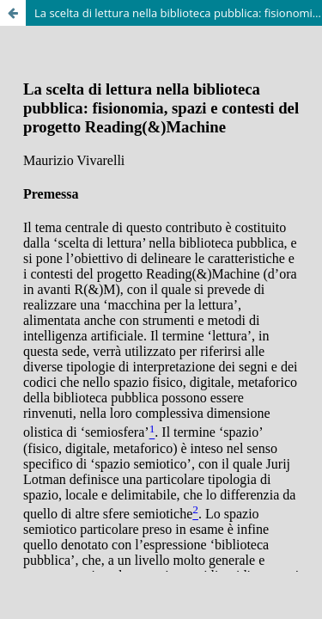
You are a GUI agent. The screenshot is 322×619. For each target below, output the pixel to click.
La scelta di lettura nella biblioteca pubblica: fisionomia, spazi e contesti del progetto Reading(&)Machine (178, 13)
